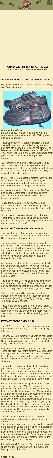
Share (4, 457)
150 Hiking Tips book (36, 70)
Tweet (10, 457)
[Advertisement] (26, 36)
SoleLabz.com (13, 87)
